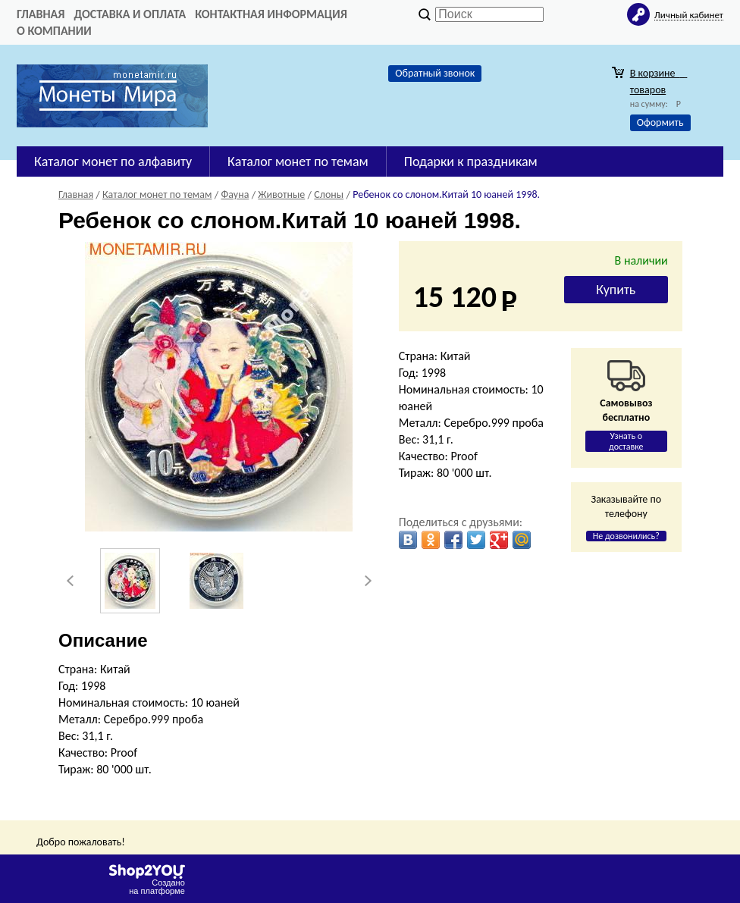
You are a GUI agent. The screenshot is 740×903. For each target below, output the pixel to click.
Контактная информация (271, 14)
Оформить (660, 122)
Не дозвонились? (626, 536)
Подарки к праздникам (471, 161)
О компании (54, 31)
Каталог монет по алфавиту (113, 161)
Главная (40, 14)
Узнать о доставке (626, 441)
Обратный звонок (435, 73)
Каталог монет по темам (297, 161)
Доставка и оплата (130, 14)
